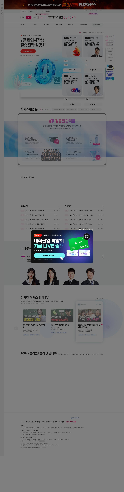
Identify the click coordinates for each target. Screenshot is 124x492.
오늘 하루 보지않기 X (83, 229)
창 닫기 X (91, 229)
